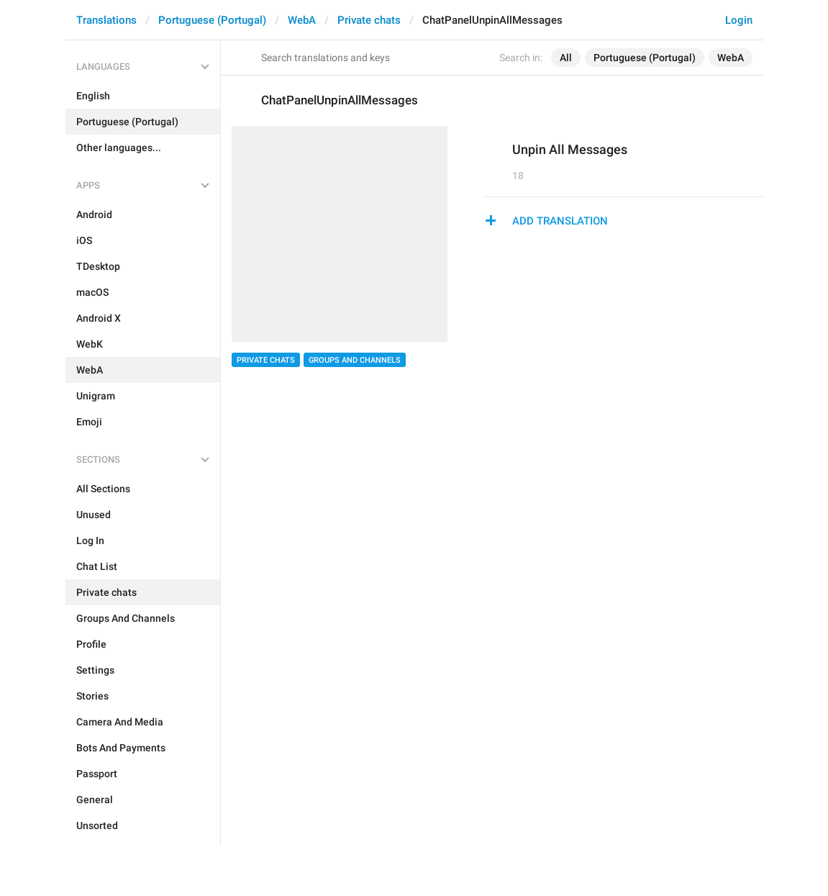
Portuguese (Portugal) (212, 20)
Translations (106, 20)
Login (738, 20)
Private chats (369, 20)
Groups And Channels (355, 360)
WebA (302, 20)
